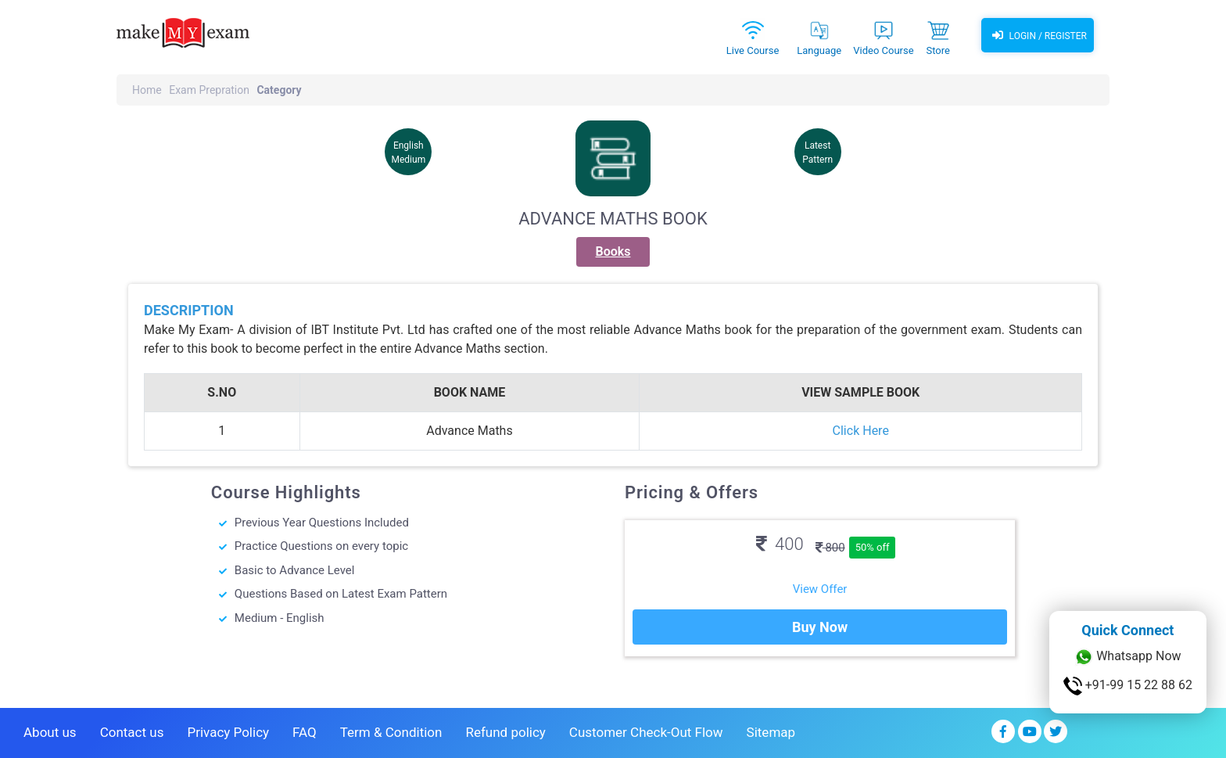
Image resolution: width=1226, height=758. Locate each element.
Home (147, 90)
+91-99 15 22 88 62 (1127, 686)
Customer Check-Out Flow (646, 732)
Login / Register (1037, 35)
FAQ (304, 732)
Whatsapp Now (1127, 657)
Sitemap (771, 732)
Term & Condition (391, 732)
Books (613, 251)
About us (50, 732)
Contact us (132, 732)
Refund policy (505, 732)
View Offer (820, 589)
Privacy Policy (228, 732)
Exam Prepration (209, 90)
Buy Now (820, 627)
